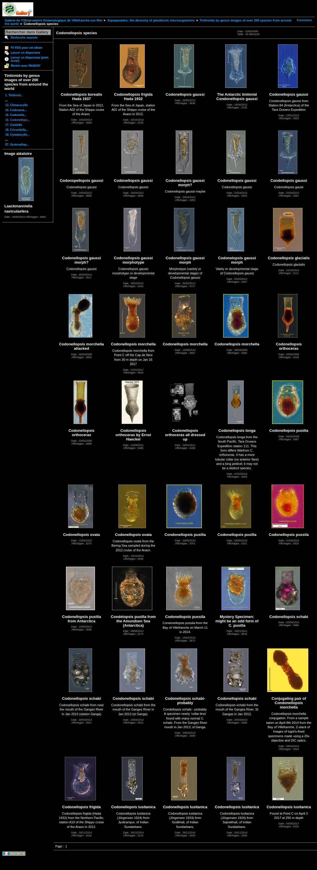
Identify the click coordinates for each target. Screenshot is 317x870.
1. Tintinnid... (14, 95)
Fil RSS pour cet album (26, 47)
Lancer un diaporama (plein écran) (30, 59)
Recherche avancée (24, 37)
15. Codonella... (15, 115)
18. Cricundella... (16, 129)
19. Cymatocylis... (17, 134)
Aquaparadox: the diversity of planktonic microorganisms (151, 20)
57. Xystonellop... (17, 144)
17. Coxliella (13, 124)
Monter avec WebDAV (25, 65)
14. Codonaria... (16, 110)
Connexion (304, 20)
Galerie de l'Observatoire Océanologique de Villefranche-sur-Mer (53, 20)
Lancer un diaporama (25, 52)
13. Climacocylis (16, 105)
